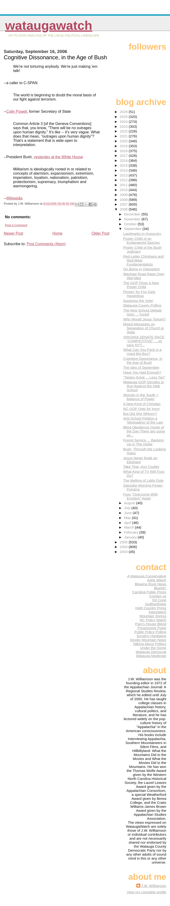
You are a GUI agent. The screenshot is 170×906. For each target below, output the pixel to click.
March (129, 527)
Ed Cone (159, 600)
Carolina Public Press (149, 592)
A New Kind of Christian (142, 404)
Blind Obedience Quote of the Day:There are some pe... (144, 431)
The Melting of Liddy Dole (143, 480)
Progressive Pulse (152, 628)
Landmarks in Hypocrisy (142, 234)
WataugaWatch (48, 25)
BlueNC (160, 588)
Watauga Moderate (151, 656)
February (131, 532)
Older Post (101, 233)
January (131, 537)
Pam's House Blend (150, 624)
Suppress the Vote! (138, 301)
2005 (124, 542)
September (133, 229)
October (131, 224)
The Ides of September (141, 367)
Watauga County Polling (142, 305)
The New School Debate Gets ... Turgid (142, 312)
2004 (124, 547)
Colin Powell (16, 111)
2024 (124, 122)
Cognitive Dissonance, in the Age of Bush (142, 361)
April (128, 523)
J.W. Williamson (153, 886)
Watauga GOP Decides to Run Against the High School (143, 386)
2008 (124, 200)
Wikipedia (14, 198)
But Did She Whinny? (140, 414)
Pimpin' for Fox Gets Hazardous (139, 294)
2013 (124, 175)
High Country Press (150, 608)
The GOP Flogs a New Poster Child (141, 285)
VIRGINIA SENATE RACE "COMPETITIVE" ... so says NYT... (143, 341)
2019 (124, 146)
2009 (124, 195)
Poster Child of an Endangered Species (141, 240)
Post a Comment (16, 225)
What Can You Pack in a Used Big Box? (142, 352)
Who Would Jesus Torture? (144, 319)
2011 (124, 185)
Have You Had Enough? (142, 372)
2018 (124, 151)
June (128, 513)
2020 (124, 141)
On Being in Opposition (141, 269)
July (127, 508)
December (132, 214)
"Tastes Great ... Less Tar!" (144, 377)
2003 (124, 552)
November (132, 219)
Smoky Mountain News (148, 640)
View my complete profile (146, 892)
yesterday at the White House (58, 157)
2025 (124, 117)
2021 (124, 136)
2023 (124, 126)
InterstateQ (157, 612)
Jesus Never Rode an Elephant (140, 460)
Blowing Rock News (150, 584)
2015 (124, 165)
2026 (124, 112)
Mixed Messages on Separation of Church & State (143, 328)
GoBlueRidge (155, 604)
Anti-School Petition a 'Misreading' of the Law (143, 420)
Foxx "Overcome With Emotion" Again (140, 496)
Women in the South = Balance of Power (140, 397)
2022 (124, 131)
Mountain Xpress (153, 616)
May (128, 518)
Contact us (157, 596)
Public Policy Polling (150, 632)
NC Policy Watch (153, 620)
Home (57, 233)
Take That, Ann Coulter (141, 467)
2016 (124, 160)
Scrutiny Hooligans (151, 636)
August (130, 503)
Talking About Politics (149, 644)
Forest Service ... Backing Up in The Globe (143, 442)
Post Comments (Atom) (46, 244)
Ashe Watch (156, 580)
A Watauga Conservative (146, 576)
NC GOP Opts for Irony (141, 409)
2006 (124, 209)
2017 (124, 156)
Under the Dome (153, 648)
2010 (124, 190)
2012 (124, 180)
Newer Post (13, 233)
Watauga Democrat (151, 652)
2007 (124, 204)
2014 (124, 170)
